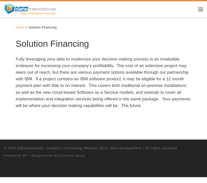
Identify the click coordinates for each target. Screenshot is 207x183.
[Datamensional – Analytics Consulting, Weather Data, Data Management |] (30, 9)
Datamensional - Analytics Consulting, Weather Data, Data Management (79, 148)
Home (20, 27)
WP (24, 155)
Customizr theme (72, 155)
